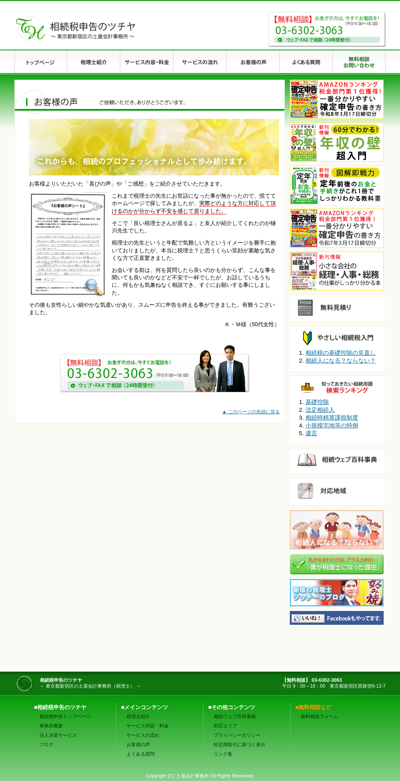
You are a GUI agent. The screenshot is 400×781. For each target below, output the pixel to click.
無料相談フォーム (319, 716)
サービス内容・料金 (148, 726)
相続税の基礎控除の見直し (340, 352)
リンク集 (223, 754)
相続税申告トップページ (65, 716)
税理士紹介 (138, 716)
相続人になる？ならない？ (340, 360)
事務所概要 (51, 726)
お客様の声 (138, 744)
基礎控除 (317, 402)
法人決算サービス (58, 735)
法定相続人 (320, 409)
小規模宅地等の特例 (331, 425)
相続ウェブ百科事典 (235, 716)
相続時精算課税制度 (331, 417)
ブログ (46, 744)
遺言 (311, 433)
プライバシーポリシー (237, 735)
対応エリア (225, 726)
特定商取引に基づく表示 (239, 744)
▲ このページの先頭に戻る (251, 412)
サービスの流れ (143, 735)
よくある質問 (141, 754)
